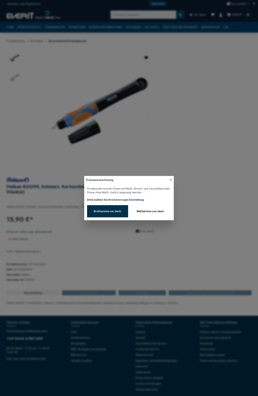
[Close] (171, 180)
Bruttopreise (107, 211)
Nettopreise (150, 211)
